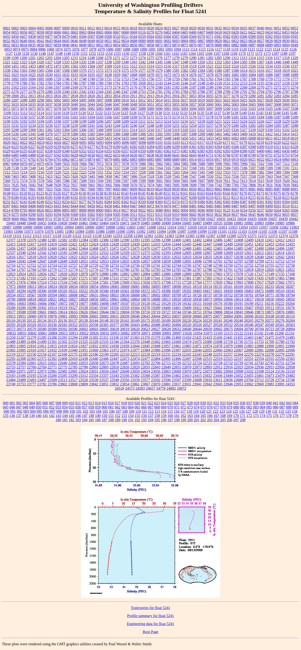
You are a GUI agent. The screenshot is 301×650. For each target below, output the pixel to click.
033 (223, 403)
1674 (184, 75)
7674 (150, 185)
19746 (186, 312)
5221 (218, 121)
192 (137, 420)
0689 (142, 41)
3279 (243, 96)
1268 (99, 58)
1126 (293, 49)
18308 (52, 291)
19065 (31, 304)
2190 (218, 87)
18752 (228, 295)
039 (262, 403)
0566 (167, 37)
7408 (32, 176)
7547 (193, 176)
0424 (269, 32)
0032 (218, 28)
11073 (28, 232)
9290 (32, 215)
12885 (155, 274)
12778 (104, 270)
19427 (207, 308)
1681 (226, 75)
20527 (207, 325)
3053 (193, 96)
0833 (15, 45)
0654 (125, 41)
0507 (91, 37)
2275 (6, 92)
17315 (114, 278)
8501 (277, 206)
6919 (235, 159)
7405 (23, 176)
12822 (290, 270)
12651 (83, 261)
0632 (6, 41)
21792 (290, 342)
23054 (145, 371)
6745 (218, 155)
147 (84, 416)
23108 (259, 371)
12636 (217, 257)
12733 (114, 265)
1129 (25, 54)
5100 (226, 109)
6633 (116, 155)
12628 (135, 257)
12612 (259, 253)
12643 (290, 257)
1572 (99, 71)
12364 (179, 236)
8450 (91, 206)
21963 (104, 350)
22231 (166, 354)
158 (157, 416)
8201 (142, 198)
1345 (159, 62)
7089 (210, 164)
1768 (252, 79)
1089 (135, 49)
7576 (32, 181)
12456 (11, 248)
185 (91, 420)
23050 (135, 371)
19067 (52, 304)
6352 (83, 151)
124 (229, 411)
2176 (133, 87)
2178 (142, 87)
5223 (235, 121)
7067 (91, 164)
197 (170, 420)
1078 (92, 49)
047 (19, 407)
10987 (7, 227)
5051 (150, 104)
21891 (280, 346)
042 (282, 403)
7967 (83, 189)
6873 (83, 159)
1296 (226, 58)
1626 (40, 75)
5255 (201, 126)
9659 (6, 219)
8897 (74, 210)
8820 (40, 210)
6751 (269, 155)
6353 (91, 151)
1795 (133, 83)
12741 (155, 265)
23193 (31, 376)
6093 (100, 143)
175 (269, 416)
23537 (104, 380)
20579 (31, 329)
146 (78, 416)
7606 (193, 181)
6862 (66, 159)
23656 (228, 380)
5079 (66, 109)
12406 (217, 240)
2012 (150, 83)
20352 (73, 325)
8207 (184, 198)
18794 (290, 295)
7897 (40, 189)
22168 (62, 354)
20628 (166, 329)
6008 (252, 138)
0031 (210, 28)
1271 (116, 58)
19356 (114, 308)
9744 (74, 219)
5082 (91, 109)
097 (52, 411)
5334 (6, 134)
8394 (286, 202)
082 (249, 407)
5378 (66, 134)
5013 (150, 100)
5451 (193, 138)
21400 (176, 337)
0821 (226, 41)
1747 (74, 79)
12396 (155, 240)
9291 (40, 215)
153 (124, 416)
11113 (36, 236)
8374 (176, 202)
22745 (269, 363)
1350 (201, 62)
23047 (114, 371)
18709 (176, 295)
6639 (159, 155)
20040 (135, 316)
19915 (11, 316)
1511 (125, 66)
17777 (207, 282)
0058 (40, 32)
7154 (91, 168)
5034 (23, 104)
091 (13, 411)
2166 (49, 87)
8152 (175, 193)
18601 (62, 295)
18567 (31, 295)
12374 (283, 236)
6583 (66, 155)
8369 (159, 202)
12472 (114, 248)
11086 (100, 232)
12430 (135, 244)
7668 (125, 185)
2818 (74, 96)
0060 (57, 32)
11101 (222, 232)
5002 (57, 100)
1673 (176, 75)
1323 (23, 62)
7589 (83, 181)
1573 (108, 71)
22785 (73, 367)
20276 (280, 321)
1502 (74, 66)
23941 (197, 384)
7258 (142, 172)
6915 (201, 159)
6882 (125, 159)
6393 (226, 151)
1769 (260, 79)
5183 (252, 117)
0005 (40, 28)
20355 (83, 325)
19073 (73, 304)
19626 (83, 312)
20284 (290, 321)
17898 (248, 282)
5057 (193, 104)
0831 (294, 41)
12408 (238, 240)
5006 (91, 100)
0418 (218, 32)
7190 (277, 168)
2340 (66, 92)
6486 (23, 155)
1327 (49, 62)
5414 (286, 134)
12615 (290, 253)
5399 (201, 134)
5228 (277, 121)
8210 (210, 198)
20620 (135, 329)
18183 (248, 287)
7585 (57, 181)
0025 (167, 28)
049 (32, 407)
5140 (243, 113)
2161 (6, 87)
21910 (31, 350)
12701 (217, 261)
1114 (194, 49)
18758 (238, 295)
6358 (133, 151)
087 (282, 407)
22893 (207, 367)
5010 (125, 100)
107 (118, 411)
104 (98, 411)
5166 (108, 117)
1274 (142, 58)
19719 (155, 312)
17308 (104, 278)
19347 (104, 308)
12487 (248, 248)
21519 (73, 342)
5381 (83, 134)
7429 (83, 176)
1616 (260, 71)
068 (157, 407)
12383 (73, 240)
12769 (42, 270)
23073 (207, 371)
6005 (243, 138)
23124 (269, 371)
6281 (125, 147)
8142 (116, 193)
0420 (235, 32)
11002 (120, 227)
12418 (42, 244)
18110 (197, 287)
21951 (83, 350)
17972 (11, 287)
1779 (15, 83)
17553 (83, 282)
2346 (116, 92)
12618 (31, 257)
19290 (21, 308)
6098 (142, 143)
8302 (125, 202)
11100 (212, 232)
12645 (21, 261)
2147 (193, 83)
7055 (66, 164)
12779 (114, 270)
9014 (116, 210)
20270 (259, 321)
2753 (142, 92)
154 (131, 416)
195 (157, 420)
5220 (210, 121)
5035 (32, 104)
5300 (32, 130)
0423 (260, 32)
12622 (73, 257)
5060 (210, 104)
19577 (11, 312)
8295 (116, 202)
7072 (100, 164)
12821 (280, 270)
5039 (66, 104)
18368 (135, 291)
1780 (23, 83)
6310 (269, 147)
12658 (155, 261)
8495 (243, 206)
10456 (52, 223)
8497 (252, 206)
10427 (210, 219)
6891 (184, 159)
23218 (42, 376)
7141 (40, 168)
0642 (40, 41)
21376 (145, 337)
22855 (176, 367)
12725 (62, 265)
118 (189, 411)
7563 (269, 176)
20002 (104, 316)
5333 (294, 130)
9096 (201, 210)
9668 (40, 219)
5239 (74, 126)
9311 (133, 215)
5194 (40, 121)
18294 (21, 291)
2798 (294, 92)
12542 (42, 253)
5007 (99, 100)
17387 (197, 278)
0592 (269, 37)
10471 (124, 223)
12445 (186, 244)
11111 (17, 236)
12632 (176, 257)
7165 (167, 168)
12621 (62, 257)
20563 (290, 325)
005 (38, 403)
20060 (197, 316)
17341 (155, 278)
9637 (235, 215)
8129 (74, 193)
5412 (269, 134)
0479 (66, 37)
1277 (167, 58)
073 (190, 407)
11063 (294, 227)
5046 (108, 104)
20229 (207, 321)
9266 (294, 210)
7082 (159, 164)
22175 (73, 354)
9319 (176, 215)
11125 (86, 236)
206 (229, 420)
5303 (57, 130)
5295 (6, 130)
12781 (135, 270)
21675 (197, 342)
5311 (125, 130)
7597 (125, 181)
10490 (166, 223)
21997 (176, 350)
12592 (155, 253)
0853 (108, 45)
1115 (202, 49)
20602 (83, 329)
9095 (193, 210)
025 (170, 403)
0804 (184, 41)
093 (26, 411)
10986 (290, 223)
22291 (290, 354)
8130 (82, 193)
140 (38, 416)
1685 (260, 75)
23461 (259, 376)
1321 (6, 62)
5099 (218, 109)
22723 (186, 363)
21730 (238, 342)
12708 (248, 261)
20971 (145, 333)
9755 (116, 219)
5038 (57, 104)
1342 (142, 62)
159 (163, 416)
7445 (91, 176)
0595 (294, 37)
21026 (187, 333)
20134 (42, 321)
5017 (184, 100)
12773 (62, 270)
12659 (166, 261)
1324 (32, 62)
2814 (40, 96)
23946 (228, 384)
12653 (104, 261)
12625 (104, 257)
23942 (207, 384)
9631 (210, 215)
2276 (15, 92)
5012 (142, 100)
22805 (104, 367)
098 (59, 411)
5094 (193, 109)
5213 (159, 121)
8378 (193, 202)
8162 (192, 193)
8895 (66, 210)
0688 (133, 41)
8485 (218, 206)
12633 (186, 257)
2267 (235, 87)
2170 (83, 87)
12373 (272, 236)
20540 (248, 325)
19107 (125, 304)
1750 (99, 79)
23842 (93, 384)
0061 (66, 32)
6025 (49, 143)
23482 (290, 376)
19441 (217, 308)
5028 (269, 100)
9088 (159, 210)
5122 (99, 113)
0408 (210, 32)
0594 (286, 37)
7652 (66, 185)
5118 (65, 113)
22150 (31, 354)
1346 (167, 62)
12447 (207, 244)
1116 (210, 49)
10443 (11, 223)
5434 (116, 138)
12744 (176, 265)
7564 (277, 176)
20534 (238, 325)
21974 (124, 350)
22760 (31, 367)
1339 (116, 62)
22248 (207, 354)
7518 (150, 176)
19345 (93, 308)
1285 (218, 58)
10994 (69, 227)
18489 (269, 291)
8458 (108, 206)
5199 (83, 121)
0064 (91, 32)
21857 (166, 346)
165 (203, 416)
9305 (116, 215)
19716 (145, 312)
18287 (11, 291)
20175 (145, 321)
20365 (104, 325)
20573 (21, 329)
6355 (108, 151)
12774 (73, 270)
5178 (210, 117)
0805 (193, 41)
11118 (56, 236)
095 (39, 411)
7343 (193, 172)
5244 (116, 126)
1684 (252, 75)
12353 (117, 236)
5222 (226, 121)
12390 (124, 240)
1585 (210, 71)
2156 (269, 83)
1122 (259, 49)
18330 (93, 291)
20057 (176, 316)
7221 (66, 172)
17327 (124, 278)
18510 (280, 291)
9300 (74, 215)
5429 (99, 138)
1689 (294, 75)
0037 (252, 28)
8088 (286, 189)
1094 (177, 49)
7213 (15, 172)
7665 (108, 185)
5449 (176, 138)
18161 (228, 287)
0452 (277, 32)
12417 (31, 244)
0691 (159, 41)
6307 (243, 147)
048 (25, 407)
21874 (207, 346)
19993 (73, 316)
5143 (268, 113)
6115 (193, 143)
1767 (243, 79)
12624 (93, 257)
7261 (159, 172)
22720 (176, 363)
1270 (108, 58)
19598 (31, 312)
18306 (42, 291)
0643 (49, 41)
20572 (11, 329)
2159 (294, 83)
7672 (142, 185)
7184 (226, 168)
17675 (155, 282)
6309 (260, 147)
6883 (133, 159)
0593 (277, 37)
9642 (243, 215)
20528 (217, 325)
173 (256, 416)
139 (32, 416)
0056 (23, 32)
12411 (269, 240)
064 (131, 407)
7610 (218, 181)
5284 (269, 126)
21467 (259, 337)
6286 (167, 147)
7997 (108, 189)
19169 (207, 304)
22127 (21, 354)
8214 (243, 198)
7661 (91, 185)
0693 (176, 41)
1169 (233, 54)
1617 (269, 71)
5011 (133, 100)
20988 (156, 333)
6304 (218, 147)
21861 (176, 346)
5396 (176, 134)
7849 (6, 189)
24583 (140, 388)
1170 (242, 54)
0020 (150, 28)
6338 (49, 151)
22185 (83, 354)
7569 (6, 181)
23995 (280, 384)
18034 (73, 287)
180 (58, 420)
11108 (292, 232)
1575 (125, 71)
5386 (116, 134)
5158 (40, 117)
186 (98, 420)
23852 (114, 384)
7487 (125, 176)
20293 (11, 325)
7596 (116, 181)
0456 (15, 37)
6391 (210, 151)
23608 (197, 380)
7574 (23, 181)
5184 (260, 117)
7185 (235, 168)
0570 (201, 37)
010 (71, 403)
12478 (166, 248)
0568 (184, 37)
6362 (167, 151)
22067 (238, 350)
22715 (166, 363)
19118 (145, 304)
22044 (197, 350)
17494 (31, 282)
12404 (207, 240)
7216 (40, 172)
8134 (91, 193)
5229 (286, 121)
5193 (32, 121)
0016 (125, 28)
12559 (124, 253)
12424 (93, 244)
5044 (91, 104)
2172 (99, 87)
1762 (201, 79)
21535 (104, 342)
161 (177, 416)
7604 (176, 181)
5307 (91, 130)
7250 (91, 172)
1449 (294, 62)
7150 (57, 168)
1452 (23, 66)
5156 (23, 117)
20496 (176, 325)
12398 (166, 240)
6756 (15, 159)
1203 (48, 58)
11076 (49, 232)
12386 (104, 240)
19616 (73, 312)
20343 (62, 325)
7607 (201, 181)
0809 (210, 41)
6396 (243, 151)
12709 (259, 261)
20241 (217, 321)
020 (137, 403)
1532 (260, 66)
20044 (155, 316)
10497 (197, 223)
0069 (133, 32)
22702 (145, 363)
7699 (193, 185)
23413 (186, 376)
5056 (184, 104)
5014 (159, 100)
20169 (135, 321)
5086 (125, 109)
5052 (159, 104)
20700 (248, 329)
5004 (74, 100)
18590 (42, 295)
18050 (83, 287)
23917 (176, 384)
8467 (133, 206)
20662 (217, 329)
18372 (145, 291)
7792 (243, 185)
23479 (280, 376)
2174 (116, 87)
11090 (120, 232)
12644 (11, 261)
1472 (49, 66)
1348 (184, 62)
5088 (142, 109)
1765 (226, 79)
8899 (91, 210)
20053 (166, 316)
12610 (238, 253)
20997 (177, 333)
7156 (108, 168)
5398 (193, 134)
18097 (166, 287)
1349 (193, 62)
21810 (31, 346)
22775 (62, 367)
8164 (209, 193)
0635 (15, 41)
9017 (125, 210)
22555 (269, 359)
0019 (142, 28)
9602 (193, 215)
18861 (114, 299)
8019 (150, 189)
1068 (50, 49)
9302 (91, 215)
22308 (21, 359)
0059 (49, 32)
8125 (48, 193)
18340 (104, 291)
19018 (259, 299)
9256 (252, 210)
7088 (201, 164)
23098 (238, 371)
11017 (181, 227)
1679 (218, 75)
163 (190, 416)
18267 (290, 287)
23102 (248, 371)
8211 (218, 198)
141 (45, 416)
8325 (133, 202)
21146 (269, 333)
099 (65, 411)
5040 (74, 104)
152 (117, 416)
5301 (40, 130)
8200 (133, 198)
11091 (130, 232)
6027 (66, 143)
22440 (93, 359)
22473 (124, 359)
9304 (108, 215)
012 (84, 403)
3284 (286, 96)
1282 (209, 58)
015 (104, 403)
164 (196, 416)
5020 (210, 100)
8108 (7, 193)
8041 (184, 189)
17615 (135, 282)
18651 (114, 295)
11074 (39, 232)
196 (163, 420)
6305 (226, 147)
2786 (201, 92)
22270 (248, 354)
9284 (23, 215)
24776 (161, 388)
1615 (252, 71)
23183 (11, 376)
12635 (207, 257)
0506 (83, 37)
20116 (10, 321)
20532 (228, 325)
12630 (155, 257)
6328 (294, 147)
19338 (83, 308)
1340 (125, 62)
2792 (252, 92)
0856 (133, 45)
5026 (252, 100)
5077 (49, 109)
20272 (269, 321)
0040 (260, 28)
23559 (135, 380)
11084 (79, 232)
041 (275, 403)
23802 (62, 384)
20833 (21, 333)
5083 (99, 109)
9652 (277, 215)
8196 (99, 198)
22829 (135, 367)
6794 (49, 159)
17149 (269, 274)
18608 (73, 295)
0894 (286, 45)
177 (282, 416)
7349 (210, 172)
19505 (259, 308)
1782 (40, 83)
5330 (269, 130)
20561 (280, 325)
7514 (142, 176)
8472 (150, 206)
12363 (169, 236)
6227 (32, 147)
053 (58, 407)
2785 (193, 92)
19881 (290, 312)
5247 (142, 126)
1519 (193, 66)
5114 (40, 113)
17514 (42, 282)
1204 (57, 58)
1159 (150, 54)
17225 (42, 278)
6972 (32, 164)
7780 (226, 185)
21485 (290, 337)
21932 (52, 350)
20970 (135, 333)
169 (229, 416)
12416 (21, 244)
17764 (197, 282)
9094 (184, 210)
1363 (226, 62)
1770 (269, 79)
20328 (21, 325)
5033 (15, 104)
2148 (201, 83)
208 (243, 420)
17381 (186, 278)
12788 (207, 270)
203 (210, 420)
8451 (99, 206)
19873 (259, 312)
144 (65, 416)
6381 (184, 151)
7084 (176, 164)
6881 (116, 159)
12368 (221, 236)
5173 (167, 117)
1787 (83, 83)
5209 (125, 121)
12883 (135, 274)
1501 (66, 66)
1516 (167, 66)
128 (255, 411)
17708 (166, 282)
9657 (294, 215)
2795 (269, 92)
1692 (15, 79)
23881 (166, 384)
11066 (18, 232)
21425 (197, 337)
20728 (280, 329)
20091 (238, 316)
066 (144, 407)
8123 (40, 193)
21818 (62, 346)
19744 (176, 312)
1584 (201, 71)
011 (78, 403)
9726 (57, 219)
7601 (159, 181)
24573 (130, 388)
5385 (108, 134)
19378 (145, 308)
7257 (133, 172)
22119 (10, 354)
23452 (238, 376)
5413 (277, 134)
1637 (99, 75)
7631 (6, 185)
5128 (150, 113)
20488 (155, 325)
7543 (176, 176)
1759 (176, 79)
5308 (99, 130)
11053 (233, 227)
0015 (116, 28)
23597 (176, 380)
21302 (93, 337)
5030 (286, 100)
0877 (201, 45)
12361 (148, 236)
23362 (135, 376)
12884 (145, 274)
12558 (114, 253)
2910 (125, 96)
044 (295, 403)
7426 (74, 176)
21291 (62, 337)
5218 (201, 121)
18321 (73, 291)
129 (262, 411)
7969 (91, 189)
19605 (52, 312)
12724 (52, 265)
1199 (15, 58)
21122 (238, 333)
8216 (260, 198)
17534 (62, 282)
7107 (277, 164)
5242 (99, 126)
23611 (217, 380)
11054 (243, 227)
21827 (83, 346)
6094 (108, 143)
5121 (90, 113)
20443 (135, 325)
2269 (252, 87)
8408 (32, 206)
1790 (108, 83)
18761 (248, 295)
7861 (32, 189)
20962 (125, 333)
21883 (248, 346)
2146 (184, 83)
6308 (252, 147)
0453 (286, 32)
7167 (184, 168)
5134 (192, 113)
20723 (269, 329)
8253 (57, 202)
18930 (186, 299)
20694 (238, 329)
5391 (150, 134)
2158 (286, 83)
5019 (201, 100)
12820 (269, 270)
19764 (207, 312)
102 (85, 411)
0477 (49, 37)
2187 (193, 87)
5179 (218, 117)
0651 (108, 41)
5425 (83, 138)
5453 (210, 138)
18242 (279, 287)
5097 (210, 109)
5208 (116, 121)
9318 (167, 215)
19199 (248, 304)
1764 (218, 79)
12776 (93, 270)
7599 (142, 181)
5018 (193, 100)
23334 (93, 376)
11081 (59, 232)
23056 (155, 371)
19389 (155, 308)
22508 (197, 359)
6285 (159, 147)
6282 (133, 147)
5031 (294, 100)
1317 (277, 58)
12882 (124, 274)
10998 (110, 227)
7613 (243, 181)
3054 (201, 96)
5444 (133, 138)
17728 (186, 282)
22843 (155, 367)
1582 (184, 71)
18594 (52, 295)
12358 (128, 236)
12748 (207, 265)
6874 (91, 159)
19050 (290, 299)
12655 (124, 261)
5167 (116, 117)
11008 (151, 227)
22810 (114, 367)
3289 (32, 100)
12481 (197, 248)
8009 (133, 189)
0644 (57, 41)
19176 (217, 304)
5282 (252, 126)
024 (163, 403)
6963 (294, 159)
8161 (184, 193)
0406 (193, 32)
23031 (93, 371)
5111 (15, 113)
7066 (83, 164)
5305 (74, 130)
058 (91, 407)
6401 (269, 151)
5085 (116, 109)
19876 (280, 312)
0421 (243, 32)
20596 (73, 329)
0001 (6, 28)
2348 (133, 92)
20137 (73, 321)
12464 (83, 248)
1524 (235, 66)
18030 (62, 287)
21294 (73, 337)
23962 (248, 384)
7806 (252, 185)
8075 (243, 189)
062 (117, 407)
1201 (32, 58)
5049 (133, 104)
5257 (210, 126)
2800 (15, 96)
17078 (238, 274)
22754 (290, 363)
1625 (32, 75)
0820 (218, 41)
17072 (228, 274)
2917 (184, 96)
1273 (133, 58)
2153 (243, 83)
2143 (159, 83)
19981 (62, 316)
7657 (74, 185)
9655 (286, 215)
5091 (167, 109)
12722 (31, 265)
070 (170, 407)
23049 (124, 371)
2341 (74, 92)
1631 (57, 75)
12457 (21, 248)
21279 (31, 337)
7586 (66, 181)
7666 (116, 185)
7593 (91, 181)
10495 (186, 223)
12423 (83, 244)
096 (46, 411)
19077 (83, 304)
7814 (260, 185)
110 (138, 411)
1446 (277, 62)
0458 (32, 37)
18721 (186, 295)
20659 (207, 329)
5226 (260, 121)
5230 (294, 121)
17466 (290, 278)
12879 (93, 274)
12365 (190, 236)
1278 (175, 58)
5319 (176, 130)
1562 (15, 71)
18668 (135, 295)
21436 (217, 337)
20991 (166, 333)
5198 (74, 121)
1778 (6, 83)
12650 (73, 261)
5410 (252, 134)
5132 (175, 113)
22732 (228, 363)
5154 (6, 117)
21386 (166, 337)
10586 (228, 223)
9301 (83, 215)
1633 (74, 75)
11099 (202, 232)
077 (216, 407)
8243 (23, 202)
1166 (208, 54)
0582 (226, 37)
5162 (74, 117)
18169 (238, 287)
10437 (272, 219)
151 (111, 416)
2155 (260, 83)
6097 (134, 143)
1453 (32, 66)
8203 (150, 198)
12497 (290, 248)
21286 (52, 337)
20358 (93, 325)
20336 (52, 325)
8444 (74, 206)
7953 (66, 189)
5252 (184, 126)
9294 (57, 215)
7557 (243, 176)
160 (170, 416)
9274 (6, 215)
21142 (258, 333)
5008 (108, 100)
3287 (15, 100)
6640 (167, 155)
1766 (235, 79)
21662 (155, 342)
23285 (62, 376)
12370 (241, 236)
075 (203, 407)
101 (79, 411)
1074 (59, 49)
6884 (142, 159)
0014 (108, 28)
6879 (108, 159)
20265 (248, 321)
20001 (94, 316)
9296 (66, 215)
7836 (277, 185)
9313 (150, 215)
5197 (66, 121)
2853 (108, 96)
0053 (294, 28)
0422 (252, 32)
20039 (124, 316)
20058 (186, 316)
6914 (193, 159)
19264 (290, 304)
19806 (217, 312)
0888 (260, 45)
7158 (125, 168)
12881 (114, 274)
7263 (176, 172)
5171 (150, 117)
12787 (197, 270)
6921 (252, 159)
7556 (235, 176)
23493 (31, 380)
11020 (212, 227)
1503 (83, 66)
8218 (277, 198)
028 (190, 403)
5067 (269, 104)
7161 (150, 168)
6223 (294, 143)
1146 (42, 54)
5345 (32, 134)
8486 (226, 206)
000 (5, 403)
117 (183, 411)
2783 (176, 92)
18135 (217, 287)
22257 (228, 354)
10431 (221, 219)
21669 (176, 342)
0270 (150, 32)
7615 (260, 181)
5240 (83, 126)
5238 (66, 126)
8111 (15, 193)
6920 (243, 159)
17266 (62, 278)
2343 (91, 92)
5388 (125, 134)
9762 (159, 219)
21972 (114, 350)
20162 (124, 321)
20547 (259, 325)
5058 (201, 104)
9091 (167, 210)
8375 (184, 202)
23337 (104, 376)
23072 (197, 371)
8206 (176, 198)
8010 (142, 189)
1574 (116, 71)
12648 (52, 261)
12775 (83, 270)
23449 (228, 376)
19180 (228, 304)
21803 (11, 346)
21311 (103, 337)
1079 (101, 49)
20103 (259, 316)
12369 (231, 236)
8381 (210, 202)
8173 (260, 193)
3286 (6, 100)
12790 (217, 270)
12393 (135, 240)
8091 (294, 189)
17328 (135, 278)
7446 (99, 176)
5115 (48, 113)
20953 (114, 333)
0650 (99, 41)
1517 (176, 66)
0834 (23, 45)
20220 (186, 321)
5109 (7, 113)
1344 (150, 62)
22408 (62, 359)
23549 (114, 380)
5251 (176, 126)
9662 (23, 219)
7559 (260, 176)
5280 (235, 126)
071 (177, 407)
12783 (155, 270)
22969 (11, 371)
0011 (82, 28)
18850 (93, 299)
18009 (21, 287)
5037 (49, 104)
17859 (217, 282)
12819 (259, 270)
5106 (277, 109)
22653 (83, 363)
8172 (252, 193)
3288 (23, 100)
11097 (181, 232)
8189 (66, 198)
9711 (48, 219)
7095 (235, 164)
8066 (226, 189)
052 (52, 407)
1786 (74, 83)
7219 (49, 172)
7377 (235, 172)
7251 (99, 172)
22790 (83, 367)
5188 (286, 117)
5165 (99, 117)
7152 (74, 168)
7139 (23, 168)
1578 (150, 71)
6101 (159, 143)
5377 (57, 134)
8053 (210, 189)
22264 (238, 354)
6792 (32, 159)
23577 (145, 380)
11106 (272, 232)
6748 (243, 155)
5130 (158, 113)
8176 (285, 193)
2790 (235, 92)
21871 (197, 346)
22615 (42, 363)
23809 (83, 384)
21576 (135, 342)
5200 (91, 121)
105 (105, 411)
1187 (275, 54)
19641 (93, 312)
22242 (186, 354)
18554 (11, 295)
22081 (259, 350)
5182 (243, 117)
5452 (201, 138)
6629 (83, 155)
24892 (171, 388)
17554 (93, 282)
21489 (21, 342)
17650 (145, 282)
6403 (277, 151)
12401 (186, 240)
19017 (248, 299)
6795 (57, 159)
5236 (49, 126)
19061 (11, 304)
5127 (141, 113)
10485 (145, 223)
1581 (176, 71)
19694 (124, 312)
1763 (210, 79)
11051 (222, 227)
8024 (159, 189)
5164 (91, 117)
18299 (31, 291)
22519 (217, 359)
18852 (104, 299)
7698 (184, 185)
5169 (133, 117)
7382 (260, 172)
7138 (15, 168)
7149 (49, 168)
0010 (74, 28)
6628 (74, 155)
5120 (82, 113)
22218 (145, 354)
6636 (133, 155)
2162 (15, 87)
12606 (197, 253)
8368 (150, 202)
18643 (104, 295)
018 (124, 403)
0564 (150, 37)
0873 (167, 45)
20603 (93, 329)
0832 (6, 45)
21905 (21, 350)
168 (223, 416)
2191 (226, 87)
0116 (142, 32)
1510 (116, 66)
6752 (277, 155)
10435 (252, 219)
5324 (218, 130)
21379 (155, 337)
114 (163, 411)
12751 (238, 265)
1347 (176, 62)
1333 (66, 62)
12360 (138, 236)
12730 (104, 265)
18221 (259, 287)
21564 (124, 342)
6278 (99, 147)
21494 (31, 342)
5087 (133, 109)
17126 (248, 274)
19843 (238, 312)
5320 (184, 130)
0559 (142, 37)
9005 (108, 210)
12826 (42, 274)
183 (78, 420)
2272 (277, 87)
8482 (201, 206)
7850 (15, 189)
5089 (150, 109)
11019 (202, 227)
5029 (277, 100)
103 (92, 411)
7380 (252, 172)
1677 (201, 75)
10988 (17, 227)
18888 (155, 299)
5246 (133, 126)
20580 (42, 329)
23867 (145, 384)
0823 (243, 41)
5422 (57, 138)
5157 (32, 117)
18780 (280, 295)
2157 (277, 83)
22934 (248, 367)
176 (275, 416)
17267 (73, 278)
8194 (91, 198)
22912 (217, 367)
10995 (79, 227)
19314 (52, 308)
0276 (159, 32)
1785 (66, 83)
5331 (277, 130)
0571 (210, 37)
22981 (52, 371)
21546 (114, 342)
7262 (167, 172)
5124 (116, 113)
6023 (32, 143)
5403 (235, 134)
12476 (145, 248)
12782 (145, 270)
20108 (269, 316)
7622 (294, 181)
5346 (40, 134)
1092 (160, 49)
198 (177, 420)
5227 (269, 121)
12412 (280, 240)
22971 (21, 371)
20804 (290, 329)
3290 (40, 100)
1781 (32, 83)
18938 (197, 299)
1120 (243, 49)
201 (196, 420)
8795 (23, 210)
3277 (226, 96)
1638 (108, 75)
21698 (217, 342)
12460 (52, 248)
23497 (42, 380)
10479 (135, 223)
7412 (40, 176)
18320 (62, 291)
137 (19, 416)
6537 (49, 155)
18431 (217, 291)
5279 (226, 126)
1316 (269, 58)
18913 (166, 299)
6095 (117, 143)
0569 (193, 37)
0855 (125, 45)
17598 (114, 282)
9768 (201, 219)
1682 (235, 75)
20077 (217, 316)
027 (183, 403)
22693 (135, 363)
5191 (15, 121)
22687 (124, 363)
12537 (11, 253)
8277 (83, 202)
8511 (294, 206)
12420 (62, 244)
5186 (269, 117)
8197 (108, 198)
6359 (142, 151)
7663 (99, 185)
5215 (176, 121)
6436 (286, 151)
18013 (31, 287)
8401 (15, 206)
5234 (32, 126)
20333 (42, 325)
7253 (116, 172)
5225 (252, 121)
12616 (11, 257)
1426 (269, 62)
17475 (11, 282)
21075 (208, 333)
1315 (260, 58)
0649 (91, 41)
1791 (116, 83)
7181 (201, 168)
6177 (235, 143)
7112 (286, 164)
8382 (218, 202)
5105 (269, 109)
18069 (125, 287)
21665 (166, 342)
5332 (286, 130)
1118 (226, 49)
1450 (6, 66)
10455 (42, 223)
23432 (207, 376)
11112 (27, 236)
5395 (167, 134)
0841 (74, 45)
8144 (133, 193)
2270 (260, 87)
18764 (259, 295)
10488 (155, 223)
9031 (150, 210)
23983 (269, 384)
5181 (235, 117)
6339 (57, 151)
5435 (125, 138)
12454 (280, 244)
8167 (235, 193)
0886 (243, 45)
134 (294, 411)
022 (150, 403)
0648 (83, 41)
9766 (193, 219)
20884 (52, 333)
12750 (228, 265)
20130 (21, 321)
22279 (280, 354)
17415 (217, 278)
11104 (252, 232)
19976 (52, 316)
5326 (235, 130)
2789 (226, 92)
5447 (159, 138)
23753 (21, 384)
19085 (94, 304)
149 (98, 416)
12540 (21, 253)
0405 (184, 32)
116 (176, 411)
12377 (11, 240)
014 (98, 403)
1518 (184, 66)
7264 (184, 172)
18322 (83, 291)
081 (243, 407)
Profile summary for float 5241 (150, 616)
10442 (293, 219)
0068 (125, 32)
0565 (159, 37)
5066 (260, 104)
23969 (259, 384)
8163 (201, 193)
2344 (99, 92)
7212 (6, 172)
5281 (243, 126)
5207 (108, 121)
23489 (21, 380)
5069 (286, 104)
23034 (104, 371)
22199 (104, 354)
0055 (15, 32)
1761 (193, 79)
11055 (253, 227)
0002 (15, 28)
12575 (145, 253)
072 (183, 407)
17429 (248, 278)
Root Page (150, 632)
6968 (15, 164)
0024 (159, 28)
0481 (74, 37)
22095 (280, 350)
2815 (49, 96)
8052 (201, 189)
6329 (6, 151)
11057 (263, 227)
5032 (6, 104)
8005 (116, 189)
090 (6, 411)
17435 (259, 278)
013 (91, 403)
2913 (150, 96)
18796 (11, 299)
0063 (83, 32)
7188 (260, 168)
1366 (252, 62)
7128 (6, 168)
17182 (21, 278)
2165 (40, 87)
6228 (40, 147)
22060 (217, 350)
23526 (83, 380)
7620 (286, 181)
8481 (193, 206)
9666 (32, 219)
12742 (166, 265)
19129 (166, 304)
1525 (243, 66)
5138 (226, 113)
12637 (228, 257)
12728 (83, 265)
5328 (252, 130)
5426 (91, 138)
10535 (217, 223)
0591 (260, 37)
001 (12, 403)
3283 (277, 96)
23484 (11, 380)
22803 (93, 367)
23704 (248, 380)
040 (269, 403)
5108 (294, 109)
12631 (166, 257)
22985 (62, 371)
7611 (226, 181)
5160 (57, 117)
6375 (176, 151)
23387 (155, 376)
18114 (207, 287)
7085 (184, 164)
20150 (114, 321)
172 (249, 416)
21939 (62, 350)
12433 (155, 244)
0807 (201, 41)
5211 (142, 121)
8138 (99, 193)
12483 (217, 248)
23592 (155, 380)
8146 (150, 193)
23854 (124, 384)
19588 (21, 312)
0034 (235, 28)
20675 (228, 329)
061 (111, 407)
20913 (73, 333)
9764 (176, 219)
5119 (73, 113)
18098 (176, 287)
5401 (218, 134)
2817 (66, 96)
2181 (167, 87)
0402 (167, 32)
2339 (57, 92)
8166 (226, 193)
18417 (207, 291)
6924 (277, 159)
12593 (166, 253)
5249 (159, 126)
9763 (167, 219)
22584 (21, 363)
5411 (260, 134)
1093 (169, 49)
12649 (62, 261)
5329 (260, 130)
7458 (108, 176)
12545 (62, 253)
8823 (49, 210)
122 (215, 411)
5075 (32, 109)
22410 (73, 359)
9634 (226, 215)
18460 (238, 291)
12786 (186, 270)
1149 (67, 54)
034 (229, 403)
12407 (228, 240)
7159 (133, 168)
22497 (186, 359)
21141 (248, 333)
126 (242, 411)
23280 (52, 376)
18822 (62, 299)
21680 (207, 342)
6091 (83, 143)
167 (216, 416)
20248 (238, 321)
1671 (159, 75)
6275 (74, 147)
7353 (226, 172)
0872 (159, 45)
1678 (210, 75)
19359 (124, 308)
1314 (252, 58)
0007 (57, 28)
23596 (166, 380)
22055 (207, 350)
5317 (159, 130)
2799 (6, 96)
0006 (49, 28)
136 (12, 416)
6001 (226, 138)
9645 (252, 215)
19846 (248, 312)
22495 (166, 359)
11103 (242, 232)
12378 (21, 240)
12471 (104, 248)
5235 (40, 126)
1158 (142, 54)
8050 (193, 189)
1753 (125, 79)
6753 (286, 155)
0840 (66, 45)
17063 (217, 274)
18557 (21, 295)
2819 (83, 96)
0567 (176, 37)
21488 (11, 342)
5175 (184, 117)
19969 (31, 316)
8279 (91, 202)
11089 (110, 232)
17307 (93, 278)
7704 (210, 185)
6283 (142, 147)
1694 (32, 79)
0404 (176, 32)
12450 (238, 244)
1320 (294, 58)
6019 (294, 138)
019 (131, 403)
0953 (8, 49)
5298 (15, 130)
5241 (91, 126)
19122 (155, 304)
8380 (201, 202)
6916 (210, 159)
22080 (248, 350)
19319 (62, 308)
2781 (159, 92)
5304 (66, 130)
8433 (49, 206)
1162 (175, 54)
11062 (284, 227)
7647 (40, 185)
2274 (294, 87)
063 (124, 407)
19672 (114, 312)
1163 (183, 54)
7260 (150, 172)
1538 (6, 71)
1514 (150, 66)
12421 (73, 244)
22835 (145, 367)
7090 (218, 164)
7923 (49, 189)
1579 (159, 71)
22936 (259, 367)
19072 (62, 304)
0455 (6, 37)
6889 (176, 159)
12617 (21, 257)
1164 (192, 54)
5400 (210, 134)
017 (117, 403)
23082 (217, 371)
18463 (248, 291)
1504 (91, 66)
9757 (125, 219)
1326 (40, 62)
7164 (159, 168)
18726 (197, 295)
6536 (40, 155)
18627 (83, 295)
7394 (286, 172)
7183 (218, 168)
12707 (238, 261)
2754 (150, 92)
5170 (142, 117)
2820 (91, 96)
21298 (83, 337)
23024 (83, 371)
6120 (218, 143)
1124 (276, 49)
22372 (42, 359)
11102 (232, 232)
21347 (124, 337)
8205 (167, 198)
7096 (244, 164)
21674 (186, 342)
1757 (159, 79)
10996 (89, 227)
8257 (74, 202)
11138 (97, 236)
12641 (269, 257)
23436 (217, 376)
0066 (108, 32)
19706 (135, 312)
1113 (185, 49)
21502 (62, 342)
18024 (52, 287)
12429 (124, 244)
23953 (238, 384)
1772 (277, 79)
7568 (294, 176)
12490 (259, 248)
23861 (135, 384)
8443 (66, 206)
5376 (49, 134)
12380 (42, 240)
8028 (167, 189)
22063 (228, 350)
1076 (75, 49)
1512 (133, 66)
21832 (93, 346)
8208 (193, 198)
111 (144, 411)
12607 (207, 253)
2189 (210, 87)
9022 (142, 210)
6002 (235, 138)
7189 (269, 168)
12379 (31, 240)
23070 (186, 371)
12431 (145, 244)
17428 (238, 278)
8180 (15, 198)
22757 (21, 367)
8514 (6, 210)
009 (65, 403)
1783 (49, 83)
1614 (243, 71)
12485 (238, 248)
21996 (166, 350)
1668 (133, 75)
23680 (238, 380)
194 (150, 420)
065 (137, 407)
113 (157, 411)
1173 (267, 54)
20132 (31, 321)
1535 (277, 66)
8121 (32, 193)
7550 (210, 176)
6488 (32, 155)
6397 (252, 151)
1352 (218, 62)
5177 (201, 117)
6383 (201, 151)
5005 (83, 100)
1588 (235, 71)
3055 (210, 96)
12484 (228, 248)
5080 (74, 109)
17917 (259, 282)
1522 (218, 66)
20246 (228, 321)
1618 (277, 71)
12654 (114, 261)
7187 (252, 168)
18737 (207, 295)
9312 (142, 215)
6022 (24, 143)
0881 (226, 45)
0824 (252, 41)
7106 (269, 164)
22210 (124, 354)
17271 (83, 278)
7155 (99, 168)
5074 (23, 109)
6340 (66, 151)
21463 (248, 337)
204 (216, 420)
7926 (57, 189)
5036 (40, 104)
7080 (142, 164)
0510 (116, 37)
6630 (91, 155)
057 (84, 407)
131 (275, 411)
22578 (11, 363)
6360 (150, 151)
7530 (159, 176)
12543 (52, 253)
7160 (142, 168)
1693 (23, 79)
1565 (40, 71)
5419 (32, 138)
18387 (176, 291)
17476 (21, 282)
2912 (142, 96)
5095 (201, 109)
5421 (49, 138)
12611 (248, 253)
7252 (108, 172)
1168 (225, 54)
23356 (124, 376)
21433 (207, 337)
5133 (183, 113)
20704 (259, 329)
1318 (285, 58)
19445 (238, 308)
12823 (11, 274)
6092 (91, 143)
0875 (184, 45)
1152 (92, 54)
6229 (49, 147)
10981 (238, 223)
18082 (145, 287)
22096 (290, 350)
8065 (218, 189)
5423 (66, 138)
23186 (21, 376)
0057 (32, 32)
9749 (83, 219)
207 (236, 420)
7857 (23, 189)
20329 (31, 325)
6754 (294, 155)
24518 (119, 388)
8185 (49, 198)
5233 (23, 126)
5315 (142, 130)
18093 (156, 287)
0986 (42, 49)
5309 (108, 130)
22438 (83, 359)
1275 (150, 58)
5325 (226, 130)
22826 (124, 367)
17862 (228, 282)
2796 (277, 92)
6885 (150, 159)
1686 (269, 75)
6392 (218, 151)
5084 (108, 109)
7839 (286, 185)
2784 (184, 92)
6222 (285, 143)
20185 (155, 321)
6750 (260, 155)
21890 (269, 346)
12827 (52, 274)
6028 (74, 143)
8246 (32, 202)
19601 (42, 312)
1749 (91, 79)
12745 (186, 265)
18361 (124, 291)
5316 (150, 130)
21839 (124, 346)
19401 (176, 308)
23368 (145, 376)
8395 (294, 202)
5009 (116, 100)
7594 (99, 181)
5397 (184, 134)
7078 (125, 164)
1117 (218, 49)
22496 (176, 359)
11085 (90, 232)
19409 (186, 308)
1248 (91, 58)
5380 (74, 134)
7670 (133, 185)
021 (144, 403)
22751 (280, 363)
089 (295, 407)
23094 (228, 371)
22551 (248, 359)
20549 (269, 325)
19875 (269, 312)
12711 (269, 261)
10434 (241, 219)
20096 (248, 316)
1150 (75, 54)
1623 (15, 75)
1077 (84, 49)
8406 (23, 206)
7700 (201, 185)
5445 (142, 138)
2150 (218, 83)
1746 (66, 79)
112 (150, 411)
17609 (124, 282)
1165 (200, 54)
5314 (133, 130)
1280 (192, 58)
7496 (133, 176)
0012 (91, 28)
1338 (108, 62)
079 (229, 407)
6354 (99, 151)
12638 (238, 257)
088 (289, 407)
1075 (67, 49)
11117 (46, 236)
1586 (218, 71)
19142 (186, 304)
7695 (176, 185)
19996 (83, 316)
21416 (186, 337)
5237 (57, 126)
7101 (252, 164)
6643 (193, 155)
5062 (226, 104)
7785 (235, 185)
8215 (252, 198)
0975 (25, 49)
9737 (66, 219)
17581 (104, 282)
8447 (83, 206)
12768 (31, 270)
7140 (32, 168)
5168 (125, 117)
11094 (161, 232)
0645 (66, 41)
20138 (83, 321)
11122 (77, 236)
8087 (277, 189)
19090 (104, 304)
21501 (52, 342)
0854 (116, 45)
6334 (15, 151)
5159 (49, 117)
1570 (83, 71)
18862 (124, 299)
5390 (142, 134)
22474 (135, 359)
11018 (192, 227)
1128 (17, 54)
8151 (167, 193)
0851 (91, 45)
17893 (238, 282)
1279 (184, 58)
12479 (176, 248)
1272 (125, 58)
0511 (125, 37)
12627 (124, 257)
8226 (294, 198)
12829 (73, 274)
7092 (227, 164)
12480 (186, 248)
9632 (218, 215)
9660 (15, 219)
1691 (6, 79)
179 (295, 416)
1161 (167, 54)
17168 (290, 274)
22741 (248, 363)
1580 (167, 71)
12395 (145, 240)
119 (195, 411)
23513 (62, 380)
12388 (114, 240)
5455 (218, 138)
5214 (167, 121)
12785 (176, 270)
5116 (57, 113)
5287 (286, 126)
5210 (133, 121)
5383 (91, 134)
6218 (260, 143)
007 (52, 403)
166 (210, 416)
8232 (6, 202)
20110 (290, 316)
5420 (40, 138)
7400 (6, 176)
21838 (114, 346)
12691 (186, 261)
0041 (269, 28)
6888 (167, 159)
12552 (104, 253)
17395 (207, 278)
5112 (23, 113)
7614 (252, 181)
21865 (186, 346)
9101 (218, 210)
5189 (294, 117)
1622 (6, 75)
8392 (269, 202)
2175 (125, 87)
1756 (150, 79)
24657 (150, 388)
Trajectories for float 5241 (150, 608)
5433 (108, 138)
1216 (82, 58)
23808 (73, 384)
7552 (218, 176)
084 (262, 407)
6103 (176, 143)
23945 (217, 384)
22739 (238, 363)
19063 (21, 304)
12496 (280, 248)
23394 (166, 376)
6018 (286, 138)
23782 (42, 384)
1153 (100, 54)
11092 (141, 232)
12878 (83, 274)
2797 (286, 92)
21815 (52, 346)
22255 (217, 354)
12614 (280, 253)
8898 (83, 210)
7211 (294, 168)
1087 (118, 49)
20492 (166, 325)
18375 (155, 291)
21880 (238, 346)
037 (249, 403)
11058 (273, 227)
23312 (83, 376)
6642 (184, 155)
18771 (269, 295)
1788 (91, 83)
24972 (181, 388)
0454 (294, 32)
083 (256, 407)
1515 (159, 66)
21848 (155, 346)
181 (65, 420)
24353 (290, 384)
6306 (235, 147)
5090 (159, 109)
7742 (218, 185)
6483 (294, 151)
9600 (184, 215)
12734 (124, 265)
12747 (197, 265)
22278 (269, 354)
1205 (65, 58)
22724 (197, 363)
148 (91, 416)
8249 (40, 202)
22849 (166, 367)
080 (236, 407)
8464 (125, 206)
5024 (235, 100)
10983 (259, 223)
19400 (166, 308)
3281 (260, 96)
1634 (83, 75)
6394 (235, 151)
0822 (235, 41)
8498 (260, 206)
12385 (93, 240)
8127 (65, 193)
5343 (23, 134)
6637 (142, 155)
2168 (66, 87)
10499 (207, 223)
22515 (207, 359)
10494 (176, 223)
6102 (167, 143)
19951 (21, 316)
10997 (100, 227)
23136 (280, 371)
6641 (176, 155)
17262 (52, 278)
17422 (228, 278)
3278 (235, 96)
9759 (142, 219)
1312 (235, 58)
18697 (166, 295)
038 (256, 403)
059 (98, 407)
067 (150, 407)
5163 (83, 117)
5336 (15, 134)
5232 (15, 126)
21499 (42, 342)
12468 (93, 248)
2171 (91, 87)
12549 (73, 253)
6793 (40, 159)
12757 (280, 265)
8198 (116, 198)
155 (137, 416)
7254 (125, 172)
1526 (252, 66)
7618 (269, 181)
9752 (99, 219)
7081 (150, 164)
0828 (269, 41)
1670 (150, 75)
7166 (176, 168)
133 (288, 411)
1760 (184, 79)
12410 (259, 240)
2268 (243, 87)
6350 (74, 151)
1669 (142, 75)
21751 (248, 342)
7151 (66, 168)
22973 (42, 371)
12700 (207, 261)
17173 (11, 278)
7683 (167, 185)
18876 (145, 299)
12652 (93, 261)
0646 (74, 41)
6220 (277, 143)
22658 (93, 363)
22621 (52, 363)
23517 (73, 380)
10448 (21, 223)
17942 (280, 282)
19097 (114, 304)
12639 (248, 257)
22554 (259, 359)
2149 (210, 83)
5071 (294, 104)
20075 (207, 316)
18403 (197, 291)
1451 (15, 66)
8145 (142, 193)
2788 (218, 92)
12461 (62, 248)
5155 (15, 117)
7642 (32, 185)
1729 (57, 79)
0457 (23, 37)
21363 (135, 337)
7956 (74, 189)
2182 (176, 87)
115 (170, 411)
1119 (234, 49)
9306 (125, 215)
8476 (167, 206)
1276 (158, 58)
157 (150, 416)
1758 (167, 79)
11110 (7, 236)
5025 (243, 100)
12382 (62, 240)
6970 (24, 164)
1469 (40, 66)
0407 (201, 32)
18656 (124, 295)
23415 (197, 376)
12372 (262, 236)
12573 (135, 253)
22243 (197, 354)
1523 (226, 66)
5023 (226, 100)
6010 (260, 138)
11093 (151, 232)
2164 (32, 87)
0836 (40, 45)
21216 (289, 333)
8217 (269, 198)
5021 (218, 100)
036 (243, 403)
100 (72, 411)
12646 (31, 261)
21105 (218, 333)
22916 (228, 367)
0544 (133, 37)
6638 (150, 155)
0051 (277, 28)
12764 (11, 270)
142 (52, 416)
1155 (117, 54)
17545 (73, 282)
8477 (176, 206)
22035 (186, 350)
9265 (286, 210)
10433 (231, 219)
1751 (108, 79)
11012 (161, 227)
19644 (104, 312)
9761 (150, 219)
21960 (93, 350)
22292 (11, 359)
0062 (74, 32)
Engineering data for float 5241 (150, 624)
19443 (228, 308)
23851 (104, 384)
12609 (228, 253)
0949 (294, 45)
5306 (83, 130)
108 (125, 411)
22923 (238, 367)
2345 (108, 92)
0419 (226, 32)
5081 (83, 109)
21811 (41, 346)
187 (104, 420)
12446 (197, 244)
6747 (235, 155)
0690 (150, 41)
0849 (83, 45)
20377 (114, 325)
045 (5, 407)
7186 (243, 168)
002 (19, 403)
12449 (228, 244)
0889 (269, 45)
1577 (142, 71)
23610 (207, 380)
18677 (145, 295)
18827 (73, 299)
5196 (57, 121)
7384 (269, 172)
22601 (31, 363)
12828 (62, 274)
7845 (294, 185)
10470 (114, 223)
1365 (243, 62)
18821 (52, 299)
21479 (280, 337)
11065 (8, 232)
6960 (286, 159)
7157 (116, 168)
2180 (159, 87)
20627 (155, 329)
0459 (40, 37)
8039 (176, 189)
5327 (243, 130)
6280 (116, 147)
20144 (93, 321)
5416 (6, 138)
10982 (248, 223)
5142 (260, 113)
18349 (114, 291)
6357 (125, 151)
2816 (57, 96)
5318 (167, 130)
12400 (176, 240)
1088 (126, 49)
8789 (15, 210)
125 (235, 411)
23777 (31, 384)
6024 (40, 143)
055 (71, 407)
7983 (99, 189)
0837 (49, 45)
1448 (286, 62)
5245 (125, 126)
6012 (277, 138)
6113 (184, 143)
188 (111, 420)
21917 (42, 350)
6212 (252, 143)
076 (210, 407)
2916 (176, 96)
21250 (11, 337)
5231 (6, 126)
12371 (252, 236)
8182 (23, 198)
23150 (290, 371)
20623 (145, 329)
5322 (201, 130)
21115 (228, 333)
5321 (193, 130)
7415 (49, 176)
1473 (57, 66)
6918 (226, 159)
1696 (49, 79)
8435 (57, 206)
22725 (207, 363)
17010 (207, 274)
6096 (125, 143)
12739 (145, 265)
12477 (155, 248)
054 (65, 407)
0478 (57, 37)
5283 (260, 126)
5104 (260, 109)
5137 (217, 113)
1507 (99, 66)
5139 (234, 113)
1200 (23, 58)
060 (104, 407)
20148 (104, 321)
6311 (277, 147)
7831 (269, 185)
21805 (21, 346)
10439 (283, 219)
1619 (286, 71)
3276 (218, 96)
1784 (57, 83)
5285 (277, 126)
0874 (176, 45)
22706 (155, 363)
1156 (125, 54)
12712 (280, 261)
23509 (52, 380)
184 (84, 420)
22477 (145, 359)
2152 (235, 83)
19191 (238, 304)
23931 (186, 384)
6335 (23, 151)
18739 (217, 295)
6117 (201, 143)
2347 (125, 92)
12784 (166, 270)
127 (248, 411)
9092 (176, 210)
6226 (23, 147)
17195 (31, 278)
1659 (116, 75)
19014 (238, 299)
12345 (107, 236)
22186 (93, 354)
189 (117, 420)
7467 (116, 176)
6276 (83, 147)
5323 (210, 130)
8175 (277, 193)
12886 (166, 274)
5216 (184, 121)
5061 (218, 104)
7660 (83, 185)
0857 (142, 45)
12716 (11, 265)
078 (223, 407)
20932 (104, 333)
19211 (259, 304)
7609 (210, 181)
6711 (209, 155)
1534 (269, 66)
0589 (252, 37)
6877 (99, 159)
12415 (11, 244)
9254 (243, 210)
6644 (201, 155)
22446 (104, 359)
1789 (99, 83)
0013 (99, 28)
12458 (31, 248)
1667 (125, 75)
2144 (167, 83)
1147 (50, 54)
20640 (186, 329)
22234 (176, 354)
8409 (40, 206)
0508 (99, 37)
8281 (99, 202)
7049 (57, 164)
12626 (114, 257)
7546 (184, 176)
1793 (125, 83)
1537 (294, 66)
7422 (57, 176)
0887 (252, 45)
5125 (124, 113)
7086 (193, 164)
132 (281, 411)
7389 (277, 172)
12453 (269, 244)
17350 (166, 278)
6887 (159, 159)
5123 (107, 113)
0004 (32, 28)
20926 (94, 333)
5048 (125, 104)
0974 (16, 49)
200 (190, 420)
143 (58, 416)
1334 (74, 62)
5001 (49, 100)
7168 (193, 168)
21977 (135, 350)
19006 (228, 299)
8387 (243, 202)
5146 (293, 113)
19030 (269, 299)
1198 (6, 58)
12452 (259, 244)
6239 (57, 147)
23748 (290, 380)
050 (38, 407)
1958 (142, 83)
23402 (176, 376)
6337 (40, 151)
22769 (42, 367)
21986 (155, 350)
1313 (243, 58)
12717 (21, 265)
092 (19, 411)
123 (222, 411)
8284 (108, 202)
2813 (32, 96)
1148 (59, 54)
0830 (286, 41)
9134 (235, 210)
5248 (150, 126)
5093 (184, 109)
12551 (93, 253)
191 (131, 420)
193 (144, 420)
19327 (73, 308)
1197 (292, 54)
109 (131, 411)
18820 (42, 299)
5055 (176, 104)
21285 (42, 337)
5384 (99, 134)
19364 (135, 308)
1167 (217, 54)
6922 (260, 159)
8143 (125, 193)
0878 (210, 45)
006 (45, 403)
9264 (277, 210)
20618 (114, 329)
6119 (209, 143)
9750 (91, 219)
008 (58, 403)
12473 (124, 248)
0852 (99, 45)
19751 (197, 312)
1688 (286, 75)
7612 (235, 181)
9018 (133, 210)
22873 (197, 367)
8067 (235, 189)
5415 (294, 134)
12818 (248, 270)
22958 (290, 367)
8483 (210, 206)
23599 (186, 380)
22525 (228, 359)
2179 (150, 87)
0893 (277, 45)
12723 (42, 265)
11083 (69, 232)
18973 (207, 299)
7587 (74, 181)
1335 (83, 62)
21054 (197, 333)
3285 (294, 96)
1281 (201, 58)
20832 (11, 333)
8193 (83, 198)
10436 (262, 219)
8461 (116, 206)
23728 (269, 380)
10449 (31, 223)
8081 (252, 189)
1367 (260, 62)
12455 (290, 244)
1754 (133, 79)
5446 (150, 138)
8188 (57, 198)
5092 (176, 109)
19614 (62, 312)
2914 (159, 96)
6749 (252, 155)
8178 (294, 193)
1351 (210, 62)
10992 (58, 227)
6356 (116, 151)
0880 (218, 45)
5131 (166, 113)
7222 (74, 172)
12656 (135, 261)
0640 (23, 41)
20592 (62, 329)
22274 (259, 354)
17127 (259, 274)
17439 (269, 278)
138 (25, 416)
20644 (197, 329)
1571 (91, 71)
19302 (42, 308)
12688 (176, 261)
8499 (269, 206)
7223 (83, 172)
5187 (277, 117)
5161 (66, 117)
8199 (125, 198)
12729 (93, 265)
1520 (201, 66)
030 (203, 403)
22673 (104, 363)
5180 (226, 117)
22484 (155, 359)
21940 (73, 350)
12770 (52, 270)
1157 (133, 54)
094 (33, 411)
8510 (286, 206)
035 (236, 403)
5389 (133, 134)
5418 (23, 138)
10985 (280, 223)
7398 (294, 172)
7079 (134, 164)
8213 (235, 198)
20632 (176, 329)
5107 (286, 109)
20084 (228, 316)
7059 (74, 164)
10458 (62, 223)
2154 (252, 83)
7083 (167, 164)
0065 (99, 32)
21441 (228, 337)
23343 (114, 376)
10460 (73, 223)
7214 (23, 172)
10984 (269, 223)
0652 (116, 41)
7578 (40, 181)
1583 (193, 71)
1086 (109, 49)
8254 (66, 202)
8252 (49, 202)
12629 (145, 257)
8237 (15, 202)
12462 (73, 248)
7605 (184, 181)
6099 (150, 143)
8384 (235, 202)
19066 (42, 304)
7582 (49, 181)
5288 (294, 126)
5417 (15, 138)
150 (104, 416)
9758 (133, 219)
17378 (176, 278)
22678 (114, 363)
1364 (235, 62)
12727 (73, 265)
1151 (83, 54)
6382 (193, 151)
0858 (150, 45)
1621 (294, 71)
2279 (40, 92)
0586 (243, 37)
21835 (104, 346)
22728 (217, 363)
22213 (135, 354)
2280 (49, 92)
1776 (286, 79)
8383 (226, 202)
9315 (159, 215)
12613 (269, 253)
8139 (108, 193)
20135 (52, 321)
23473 (269, 376)
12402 (197, 240)
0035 (243, 28)
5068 (277, 104)
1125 (284, 49)
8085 (269, 189)
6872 (74, 159)
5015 (167, 100)
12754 (259, 265)
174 (262, 416)
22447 (114, 359)
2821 (99, 96)
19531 (280, 308)
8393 (277, 202)
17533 (52, 282)
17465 (280, 278)
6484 (6, 155)
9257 (260, 210)
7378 (243, 172)
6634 (125, 155)
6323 (286, 147)
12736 (135, 265)
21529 (93, 342)
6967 (7, 164)
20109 (280, 316)
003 (25, 403)
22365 (31, 359)
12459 (42, 248)
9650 (269, 215)
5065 (252, 104)
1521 (210, 66)
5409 (243, 134)
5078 (57, 109)
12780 (124, 270)
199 (183, 420)
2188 (201, 87)
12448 (217, 244)
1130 (34, 54)
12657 (145, 261)
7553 (226, 176)
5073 (15, 109)
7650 (57, 185)
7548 (201, 176)
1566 (49, 71)
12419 (52, 244)
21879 (228, 346)
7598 (133, 181)
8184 (40, 198)
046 (12, 407)
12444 (176, 244)
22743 (259, 363)
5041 (83, 104)
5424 (74, 138)
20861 (42, 333)
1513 (142, 66)
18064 (104, 287)
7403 (15, 176)
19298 (31, 308)
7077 (117, 164)
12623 (83, 257)
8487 (235, 206)
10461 (83, 223)
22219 (155, 354)
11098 (192, 232)
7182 (210, 168)
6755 (6, 159)
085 (269, 407)
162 (183, 416)
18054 (94, 287)
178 (289, 416)
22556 (280, 359)
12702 (228, 261)
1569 (74, 71)
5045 (99, 104)
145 (71, 416)
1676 (193, 75)
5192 (23, 121)
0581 (218, 37)
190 (124, 420)
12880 (104, 274)
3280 (252, 96)
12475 (135, 248)
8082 (260, 189)
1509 (108, 66)
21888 (259, 346)
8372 (167, 202)
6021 (15, 143)
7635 (15, 185)
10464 (104, 223)
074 (196, 407)
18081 (135, 287)
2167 (57, 87)
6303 (210, 147)
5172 (159, 117)
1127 (8, 54)
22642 (73, 363)
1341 (133, 62)
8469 (142, 206)
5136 (209, 113)
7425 (66, 176)
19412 (197, 308)
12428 (114, 244)
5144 (277, 113)
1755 (142, 79)
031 (210, 403)
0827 (260, 41)
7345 (201, 172)
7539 (167, 176)
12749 (217, 265)
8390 (252, 202)
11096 (171, 232)
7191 (286, 168)
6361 (159, 151)
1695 (40, 79)
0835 (32, 45)
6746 (226, 155)
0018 (133, 28)
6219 (269, 143)
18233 (269, 287)
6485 (15, 155)
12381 (52, 240)
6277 (91, 147)
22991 (73, 371)
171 (243, 416)
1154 (108, 54)
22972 (31, 371)
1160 (158, 54)
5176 (193, 117)
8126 (57, 193)
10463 (93, 223)
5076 (40, 109)
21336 (114, 337)
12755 (269, 265)
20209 (176, 321)
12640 (259, 257)
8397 (6, 206)
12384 (83, 240)
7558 (252, 176)
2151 (226, 83)
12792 (238, 270)
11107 (282, 232)
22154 (42, 354)
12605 (186, 253)
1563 (23, 71)
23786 (52, 384)
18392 (186, 291)
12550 (83, 253)
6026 (57, 143)
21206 (279, 333)
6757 (23, 159)
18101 (187, 287)
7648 (49, 185)
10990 (38, 227)
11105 (262, 232)
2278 (32, 92)
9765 (184, 219)
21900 (290, 346)
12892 (197, 274)
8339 (142, 202)
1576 (133, 71)
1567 (57, 71)
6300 (184, 147)
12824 (21, 274)
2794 (260, 92)
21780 (280, 342)
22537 (238, 359)
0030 (201, 28)
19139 (176, 304)
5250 (167, 126)
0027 (176, 28)
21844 (135, 346)
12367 (210, 236)
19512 (269, 308)
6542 (57, 155)
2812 (23, 96)
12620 (52, 257)
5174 (176, 117)
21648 (145, 342)
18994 (217, 299)
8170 (243, 193)
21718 (228, 342)
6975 (40, 164)
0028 (184, 28)
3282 (269, 96)
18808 (21, 299)
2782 (167, 92)
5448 (167, 138)
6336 (32, 151)
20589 (52, 329)
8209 (201, 198)
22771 (52, 367)
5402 (226, 134)
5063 (235, 104)
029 (196, 403)
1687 (277, 75)
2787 (210, 92)
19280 (11, 308)
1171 (250, 54)
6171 (226, 143)
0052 (286, 28)
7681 (159, 185)
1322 (15, 62)
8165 (218, 193)
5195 (49, 121)
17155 (280, 274)
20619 (124, 329)
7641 (23, 185)
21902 (11, 350)
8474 (159, 206)
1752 (116, 79)
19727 (166, 312)
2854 (116, 96)
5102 (243, 109)
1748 (83, 79)
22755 (11, 367)
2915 (167, 96)
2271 (269, 87)
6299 (176, 147)
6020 (7, 143)
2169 (74, 87)
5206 (99, 121)
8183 (32, 198)
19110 (135, 304)
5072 (6, 109)
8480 (184, 206)
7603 (167, 181)
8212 (226, 198)
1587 (226, 71)
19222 (279, 304)
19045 (280, 299)
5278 (218, 126)
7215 (32, 172)
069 (163, 407)
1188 (283, 54)
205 (223, 420)
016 (111, 403)
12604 (176, 253)
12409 (248, 240)
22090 (269, 350)
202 (203, 420)
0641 (32, 41)
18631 (93, 295)
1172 (258, 54)
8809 (32, 210)
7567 (286, 176)
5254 (193, 126)
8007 (125, 189)
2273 (286, 87)
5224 (243, 121)
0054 (6, 32)
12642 (280, 257)
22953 (269, 367)
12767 (21, 270)
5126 (133, 113)
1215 (74, 58)
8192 (74, 198)
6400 (260, 151)
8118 (23, 193)
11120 (66, 236)
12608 (217, 253)
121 (209, 411)
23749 (11, 384)
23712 (259, 380)
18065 (114, 287)
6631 (99, 155)
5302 (49, 130)
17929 (269, 282)
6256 (66, 147)
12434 (166, 244)
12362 (159, 236)
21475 (269, 337)
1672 (167, 75)
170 (236, 416)
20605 (104, 329)
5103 (252, 109)
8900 (99, 210)
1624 (23, 75)
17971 (290, 282)
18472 (259, 291)
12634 (197, 257)
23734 (280, 380)
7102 (261, 164)
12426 (104, 244)
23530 (93, 380)
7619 (277, 181)
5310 (116, 130)
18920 (176, 299)
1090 (143, 49)
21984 (145, 350)
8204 (159, 198)
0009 (66, 28)
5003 (66, 100)
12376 (293, 236)
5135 (200, 113)
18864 (135, 299)
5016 (176, 100)
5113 (32, 113)
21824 (73, 346)
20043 (145, 316)
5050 (142, 104)
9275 (15, 215)
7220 (57, 172)
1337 (99, 62)
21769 (269, 342)
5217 (193, 121)
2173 (108, 87)
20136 (62, 321)
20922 (83, 333)
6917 (218, 159)
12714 (290, 261)
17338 (145, 278)
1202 (40, 58)
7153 (83, 168)
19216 (269, 304)
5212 (150, 121)
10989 (27, 227)
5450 (184, 138)
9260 (269, 210)
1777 (294, 79)
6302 (201, 147)
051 (45, 407)
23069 (176, 371)
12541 (31, 253)
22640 (62, 363)
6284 (150, 147)
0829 (277, 41)
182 (71, 420)
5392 (159, 134)
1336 (91, 62)
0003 (23, 28)
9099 (210, 210)
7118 (294, 164)
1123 (268, 49)
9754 (108, 219)
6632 (108, 155)
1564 (32, 71)
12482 (207, 248)
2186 (184, 87)
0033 (226, 28)
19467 (248, 308)
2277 (23, 92)
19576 (290, 308)
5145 (285, 113)
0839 (57, 45)
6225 (15, 147)
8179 (6, 198)
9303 (99, 215)
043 (289, 403)
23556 (124, 380)
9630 (201, 215)
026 (177, 403)
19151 (197, 304)
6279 (108, 147)
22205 (114, 354)
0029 (193, 28)
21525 (83, 342)
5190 (6, 121)
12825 (31, 274)
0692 (167, 41)
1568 (66, 71)
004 (32, 403)
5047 (116, 104)
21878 (217, 346)
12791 (228, 270)
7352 (218, 172)
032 (216, 403)
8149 (158, 193)
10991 (48, 227)
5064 (243, 104)
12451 (248, 244)
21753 (259, 342)
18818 (31, 299)
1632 (66, 75)
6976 (49, 164)
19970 (42, 316)
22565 (290, 359)
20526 (197, 325)
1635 (91, 75)
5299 (23, 130)
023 (157, 403)
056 (78, 407)
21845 (145, 346)
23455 (248, 376)
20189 (166, 321)
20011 (114, 316)
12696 (197, 261)
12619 (42, 257)
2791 (243, 92)
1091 (152, 49)
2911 (133, 96)
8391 (260, 202)
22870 (186, 367)
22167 (52, 354)
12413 (290, 240)
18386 (166, 291)
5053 (167, 104)
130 (268, 411)
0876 (193, 45)
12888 (176, 274)
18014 (42, 287)
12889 (186, 274)
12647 (42, 261)
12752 (248, 265)
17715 (176, 282)
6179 (243, 143)
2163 (23, 87)
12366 (200, 236)
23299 (73, 376)
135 (5, 416)
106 (112, 411)
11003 (130, 227)
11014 (171, 227)
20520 (186, 325)
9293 (49, 215)
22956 (280, 367)
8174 (269, 193)
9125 (226, 210)
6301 (193, 147)
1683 (243, 75)
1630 (49, 75)
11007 (141, 227)
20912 (63, 333)
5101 (235, 109)
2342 (83, 92)
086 (275, 407)
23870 (155, 384)
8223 (286, 198)
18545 (290, 291)
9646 (260, 215)
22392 (52, 359)
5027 (260, 100)
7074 (108, 164)
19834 (228, 312)
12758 (290, 265)
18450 (228, 291)
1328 (57, 62)
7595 (108, 181)
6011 (269, 138)
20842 (32, 333)
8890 (57, 210)
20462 (145, 325)
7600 (150, 181)
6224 (6, 147)
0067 (116, 32)
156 (144, 416)
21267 (21, 337)
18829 (83, 299)
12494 (269, 248)
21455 (238, 337)
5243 (108, 126)
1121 (251, 49)
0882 (235, 45)
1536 (286, 66)
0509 (108, 37)
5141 (251, 113)
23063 (166, 371)
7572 (15, 181)
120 (202, 411)
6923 (269, 159)
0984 (33, 49)
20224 (197, 321)
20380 (124, 325)
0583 (235, 37)
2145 (176, 83)
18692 (155, 295)
